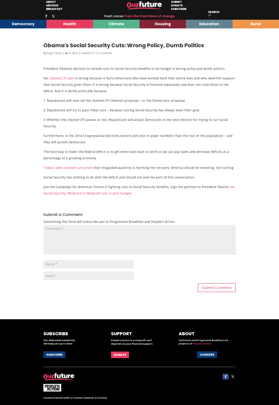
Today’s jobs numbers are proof (68, 167)
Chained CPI (88, 53)
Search (213, 12)
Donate (120, 355)
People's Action (202, 343)
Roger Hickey (54, 53)
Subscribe (178, 9)
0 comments (105, 53)
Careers (207, 354)
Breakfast (54, 9)
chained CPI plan (61, 78)
